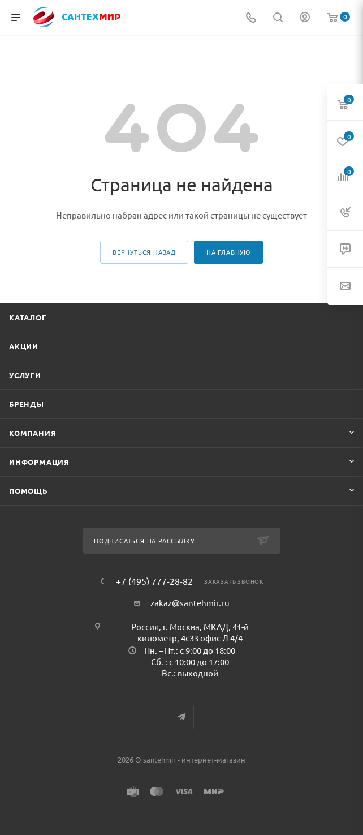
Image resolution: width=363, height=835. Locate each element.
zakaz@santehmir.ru (190, 602)
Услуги (25, 375)
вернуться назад (144, 251)
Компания (32, 433)
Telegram (182, 717)
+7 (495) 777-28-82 (154, 580)
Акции (23, 346)
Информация (39, 461)
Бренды (26, 404)
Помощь (28, 490)
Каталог (28, 317)
